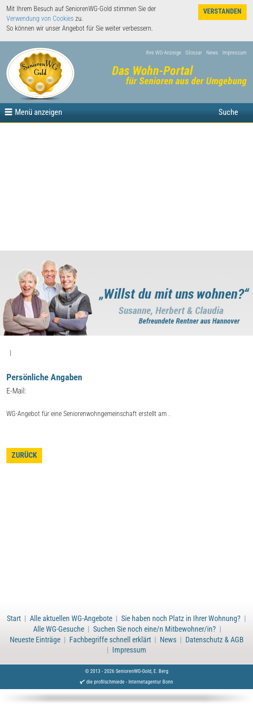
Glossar (193, 52)
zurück (24, 455)
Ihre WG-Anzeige (163, 52)
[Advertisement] (126, 186)
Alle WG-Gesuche (58, 629)
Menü (38, 112)
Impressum (234, 52)
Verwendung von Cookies (40, 18)
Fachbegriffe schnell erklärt (110, 640)
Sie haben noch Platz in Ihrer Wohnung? (181, 618)
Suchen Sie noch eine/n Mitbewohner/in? (154, 629)
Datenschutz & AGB (214, 640)
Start (14, 618)
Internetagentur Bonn (150, 682)
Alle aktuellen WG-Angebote (71, 618)
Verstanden (222, 11)
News (212, 52)
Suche (228, 112)
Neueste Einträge (35, 640)
